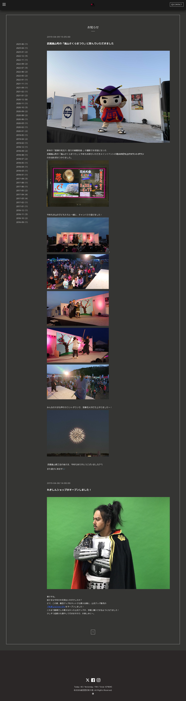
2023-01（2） (22, 52)
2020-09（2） (22, 111)
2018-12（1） (22, 147)
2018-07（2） (22, 159)
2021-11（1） (22, 83)
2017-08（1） (22, 182)
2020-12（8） (22, 99)
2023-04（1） (22, 48)
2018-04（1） (22, 167)
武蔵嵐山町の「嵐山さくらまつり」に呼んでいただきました (80, 43)
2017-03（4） (22, 198)
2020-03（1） (22, 123)
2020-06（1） (22, 119)
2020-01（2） (22, 131)
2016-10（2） (22, 218)
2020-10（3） (22, 107)
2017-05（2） (22, 190)
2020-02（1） (22, 127)
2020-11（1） (22, 103)
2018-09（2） (22, 151)
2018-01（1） (22, 174)
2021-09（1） (22, 87)
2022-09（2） (22, 64)
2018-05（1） (22, 163)
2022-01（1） (22, 79)
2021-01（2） (22, 95)
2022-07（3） (22, 68)
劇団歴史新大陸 (86, 690)
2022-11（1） (22, 60)
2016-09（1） (22, 222)
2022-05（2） (22, 75)
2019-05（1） (22, 135)
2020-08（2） (22, 115)
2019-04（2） (22, 139)
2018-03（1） (22, 170)
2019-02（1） (22, 143)
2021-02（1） (22, 91)
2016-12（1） (22, 210)
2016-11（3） (22, 214)
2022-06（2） (22, 72)
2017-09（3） (22, 178)
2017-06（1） (22, 186)
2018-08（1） (22, 155)
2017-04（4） (22, 194)
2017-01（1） (22, 206)
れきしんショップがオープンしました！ (69, 489)
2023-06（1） (22, 44)
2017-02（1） (22, 202)
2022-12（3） (22, 56)
